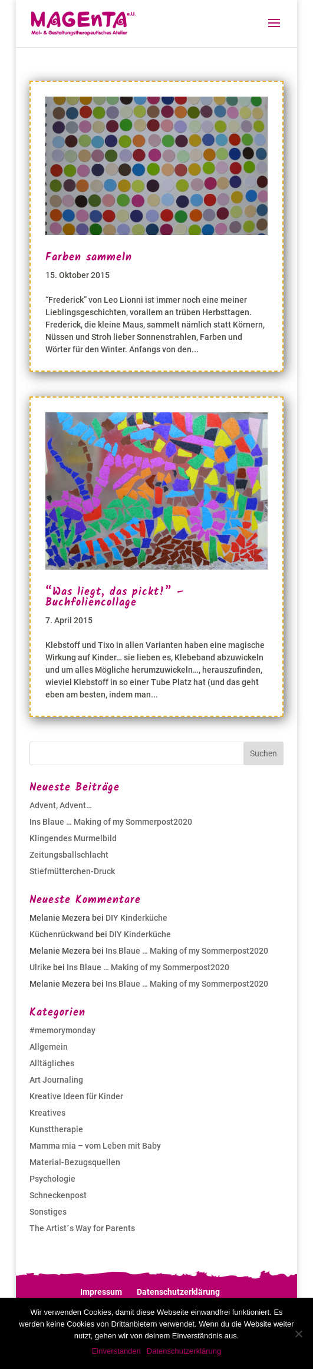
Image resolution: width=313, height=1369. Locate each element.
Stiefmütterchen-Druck (72, 871)
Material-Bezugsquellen (74, 1162)
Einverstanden (116, 1351)
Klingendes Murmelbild (73, 838)
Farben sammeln (88, 257)
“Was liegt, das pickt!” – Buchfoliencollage (114, 597)
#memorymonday (62, 1030)
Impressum (101, 1292)
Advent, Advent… (60, 805)
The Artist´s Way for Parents (82, 1228)
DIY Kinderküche (136, 917)
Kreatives (47, 1112)
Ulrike (40, 967)
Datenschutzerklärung (178, 1292)
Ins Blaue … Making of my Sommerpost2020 (110, 821)
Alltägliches (51, 1063)
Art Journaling (56, 1079)
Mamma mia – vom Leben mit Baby (95, 1145)
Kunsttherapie (56, 1129)
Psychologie (52, 1178)
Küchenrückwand (61, 934)
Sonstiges (48, 1211)
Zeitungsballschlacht (68, 854)
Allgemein (48, 1046)
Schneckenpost (58, 1195)
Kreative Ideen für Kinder (76, 1096)
